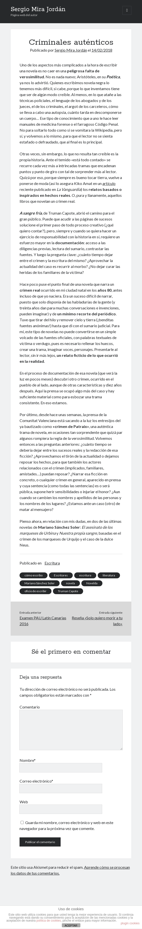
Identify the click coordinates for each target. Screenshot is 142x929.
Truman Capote (68, 591)
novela (70, 583)
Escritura (52, 563)
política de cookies (48, 920)
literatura (109, 575)
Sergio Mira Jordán (38, 9)
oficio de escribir (35, 591)
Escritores (61, 575)
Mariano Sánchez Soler (39, 583)
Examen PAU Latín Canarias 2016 (43, 620)
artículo (109, 183)
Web (24, 801)
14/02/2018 (102, 50)
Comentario (30, 707)
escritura (85, 575)
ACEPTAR (71, 925)
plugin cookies (130, 923)
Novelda (91, 583)
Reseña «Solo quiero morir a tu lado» (97, 620)
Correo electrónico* (36, 781)
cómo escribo (33, 575)
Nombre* (28, 760)
